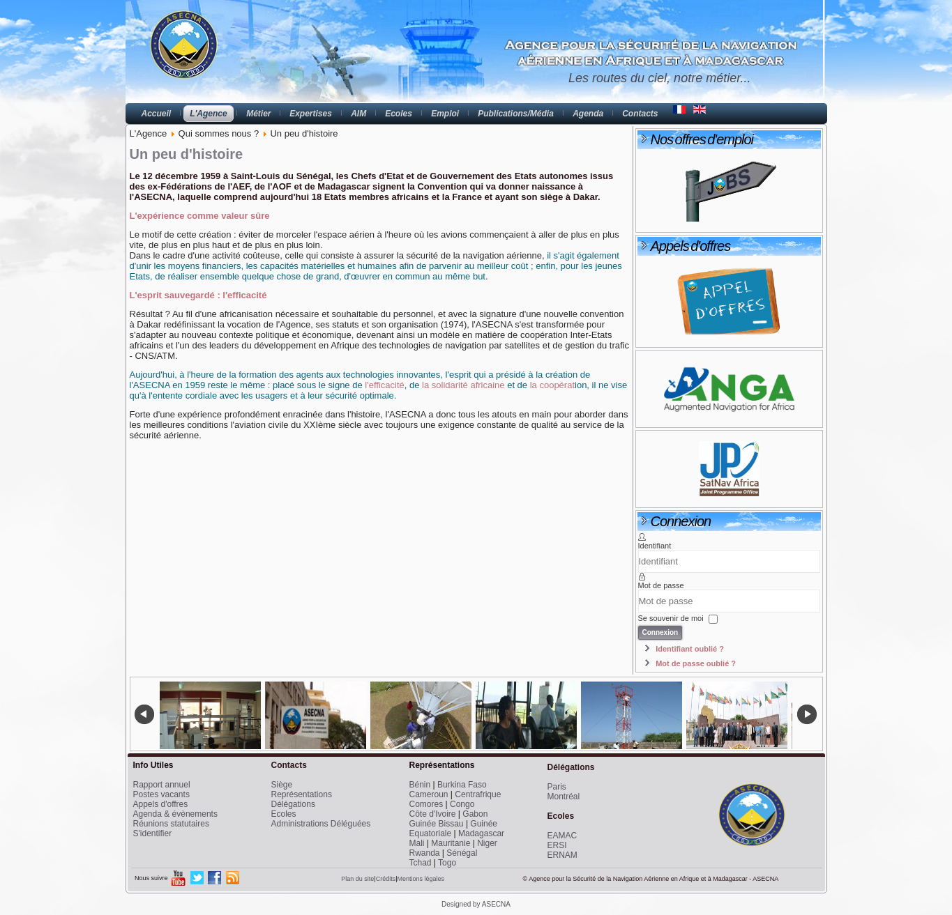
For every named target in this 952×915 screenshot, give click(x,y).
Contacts (640, 113)
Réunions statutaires (171, 824)
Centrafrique (478, 794)
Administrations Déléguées (321, 824)
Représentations (301, 794)
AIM (358, 113)
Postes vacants (161, 794)
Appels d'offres (160, 804)
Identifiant (655, 545)
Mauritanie (450, 843)
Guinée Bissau (436, 824)
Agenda (588, 113)
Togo (447, 863)
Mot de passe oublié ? (696, 663)
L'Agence (208, 113)
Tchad (420, 863)
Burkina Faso (462, 785)
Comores (426, 804)
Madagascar (481, 833)
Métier (258, 113)
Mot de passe (661, 585)
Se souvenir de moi (671, 618)
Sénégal (461, 853)
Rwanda (424, 853)
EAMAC (562, 835)
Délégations (293, 804)
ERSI (557, 845)
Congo (462, 804)
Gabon (475, 814)
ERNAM (562, 855)
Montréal (563, 796)
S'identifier (152, 833)
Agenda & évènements (175, 814)
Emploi (445, 113)
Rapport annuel (161, 785)
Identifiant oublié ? (690, 649)
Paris (556, 787)
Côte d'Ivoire (432, 814)
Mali (417, 843)
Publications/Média (516, 113)
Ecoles (398, 113)
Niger (487, 843)
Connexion (660, 632)
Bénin (420, 785)
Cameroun (428, 794)
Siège (282, 785)
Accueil (157, 113)
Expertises (310, 113)
